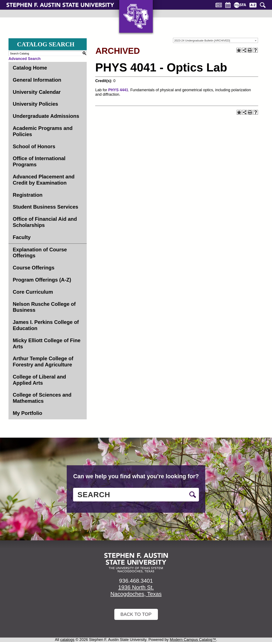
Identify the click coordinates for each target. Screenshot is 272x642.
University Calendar (37, 92)
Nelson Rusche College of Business (44, 307)
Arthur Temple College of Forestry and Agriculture (43, 361)
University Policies (35, 104)
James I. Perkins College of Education (46, 325)
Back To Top (136, 614)
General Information (37, 80)
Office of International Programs (39, 161)
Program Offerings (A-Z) (42, 280)
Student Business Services (45, 207)
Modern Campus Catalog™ (193, 640)
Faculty (22, 237)
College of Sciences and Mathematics (42, 398)
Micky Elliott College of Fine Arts (47, 343)
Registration (27, 195)
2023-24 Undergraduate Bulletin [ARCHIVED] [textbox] (202, 40)
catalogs (67, 640)
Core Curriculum (33, 292)
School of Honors (34, 146)
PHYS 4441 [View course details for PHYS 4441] (118, 90)
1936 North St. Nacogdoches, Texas (136, 590)
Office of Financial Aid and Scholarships (45, 222)
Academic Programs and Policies (42, 131)
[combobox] (215, 40)
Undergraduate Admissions (46, 116)
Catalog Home (30, 68)
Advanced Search (24, 59)
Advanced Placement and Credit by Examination (44, 180)
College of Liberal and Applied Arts (39, 380)
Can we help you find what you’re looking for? (136, 476)
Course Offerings (33, 267)
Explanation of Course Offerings (40, 253)
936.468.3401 (136, 581)
